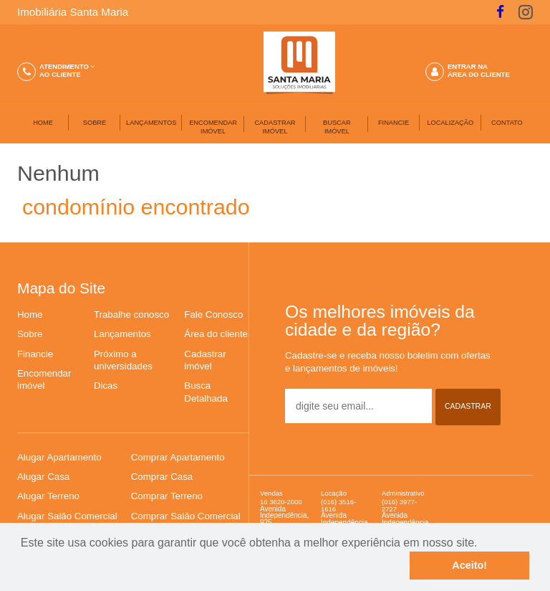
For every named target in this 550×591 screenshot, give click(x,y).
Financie (35, 354)
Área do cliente (216, 333)
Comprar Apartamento (178, 457)
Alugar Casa (43, 476)
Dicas (105, 385)
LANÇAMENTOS (151, 122)
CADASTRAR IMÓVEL (274, 127)
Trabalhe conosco (131, 314)
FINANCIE (393, 122)
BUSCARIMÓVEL (337, 127)
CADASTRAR (468, 406)
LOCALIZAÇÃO (450, 122)
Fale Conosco (213, 314)
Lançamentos (122, 333)
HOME (43, 122)
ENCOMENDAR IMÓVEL (213, 127)
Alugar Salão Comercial (67, 516)
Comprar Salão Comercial (186, 516)
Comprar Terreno (167, 496)
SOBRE (94, 122)
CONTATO (507, 122)
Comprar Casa (162, 476)
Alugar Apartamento (59, 457)
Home (29, 314)
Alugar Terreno (48, 496)
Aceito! (469, 565)
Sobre (29, 333)
